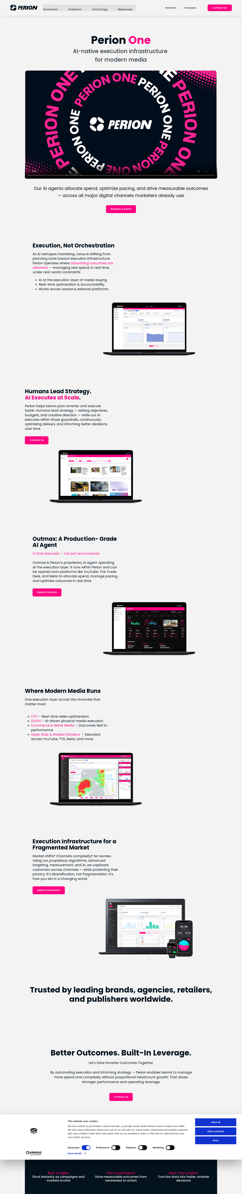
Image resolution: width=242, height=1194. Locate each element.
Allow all (216, 1167)
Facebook (127, 1156)
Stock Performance (166, 1116)
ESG (90, 1146)
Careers (93, 1127)
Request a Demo (121, 207)
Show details (162, 1188)
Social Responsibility (100, 1151)
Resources (125, 8)
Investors (171, 8)
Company (190, 8)
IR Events (159, 1127)
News (91, 1116)
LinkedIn (126, 1146)
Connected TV (129, 1114)
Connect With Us (121, 1074)
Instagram (127, 1151)
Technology (100, 8)
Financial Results (164, 1111)
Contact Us (220, 8)
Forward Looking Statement (164, 1134)
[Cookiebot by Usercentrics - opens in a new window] (19, 1188)
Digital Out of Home (132, 1130)
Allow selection (216, 1176)
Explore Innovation (164, 717)
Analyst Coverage (165, 1121)
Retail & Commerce (133, 1119)
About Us (93, 1111)
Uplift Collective (97, 1156)
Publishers (75, 8)
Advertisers (51, 8)
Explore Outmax (162, 508)
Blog (90, 1121)
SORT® (125, 1124)
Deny (216, 1185)
